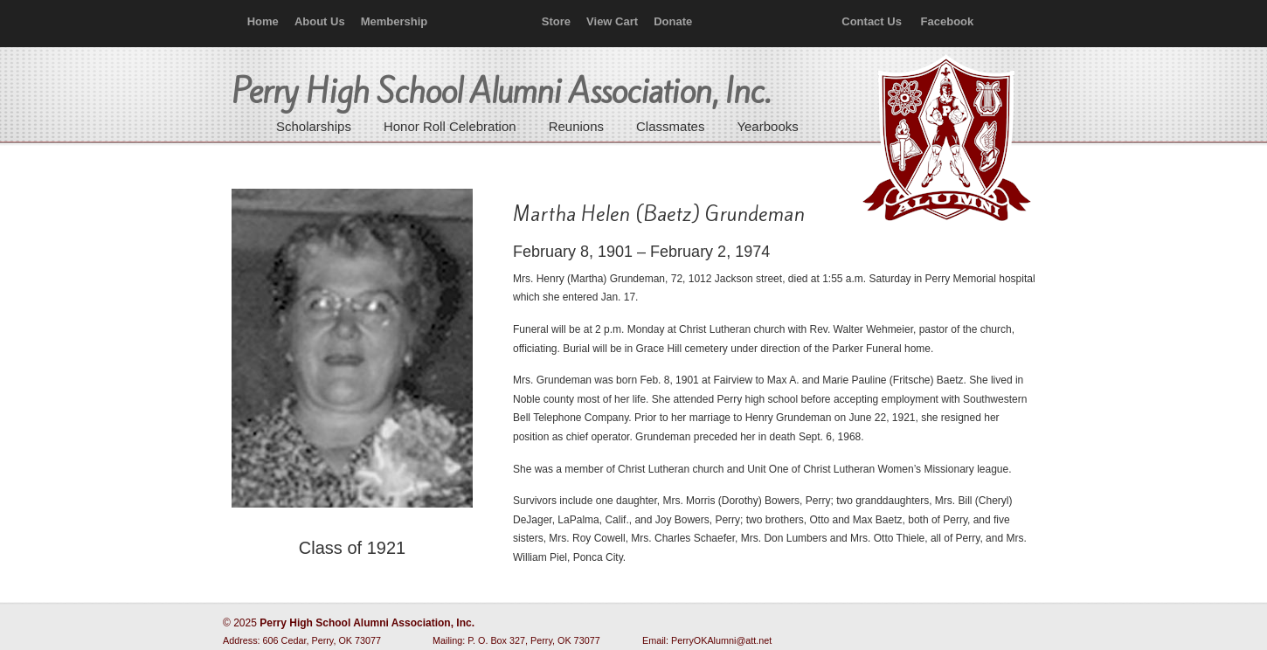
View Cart (612, 21)
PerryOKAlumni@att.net (721, 640)
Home (263, 21)
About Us (319, 21)
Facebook (947, 21)
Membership (394, 21)
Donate (673, 21)
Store (556, 21)
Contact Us (871, 21)
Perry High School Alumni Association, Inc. (944, 139)
